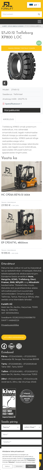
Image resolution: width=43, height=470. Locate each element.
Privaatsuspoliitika (10, 325)
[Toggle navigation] (39, 21)
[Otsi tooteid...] (18, 14)
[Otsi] (39, 14)
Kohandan (19, 466)
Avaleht (4, 26)
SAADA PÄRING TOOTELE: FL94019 (21, 48)
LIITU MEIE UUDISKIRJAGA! (14, 337)
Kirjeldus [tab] (8, 119)
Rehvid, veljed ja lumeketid (15, 26)
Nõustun (30, 466)
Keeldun (7, 466)
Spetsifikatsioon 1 (12, 104)
